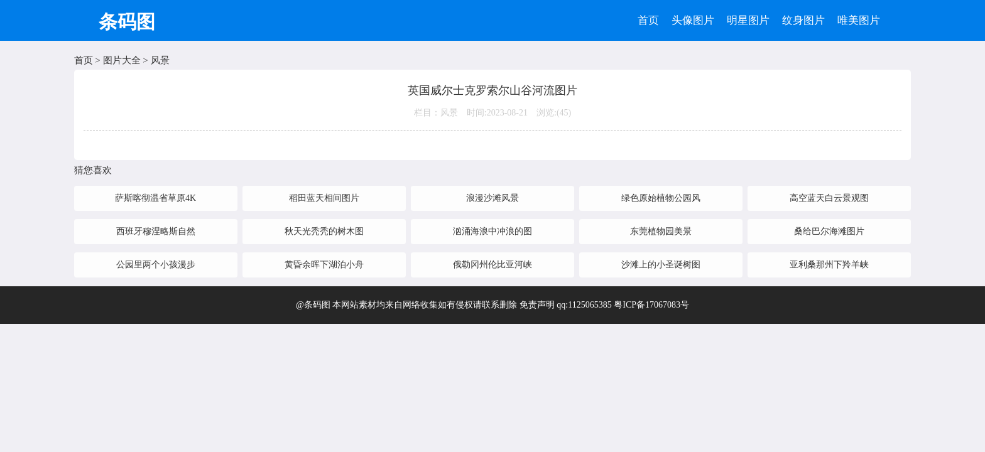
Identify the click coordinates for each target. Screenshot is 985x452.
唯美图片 (858, 20)
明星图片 (748, 20)
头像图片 (693, 20)
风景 (160, 60)
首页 (648, 20)
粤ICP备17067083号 (651, 304)
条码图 (127, 21)
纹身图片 (803, 20)
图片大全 (122, 60)
